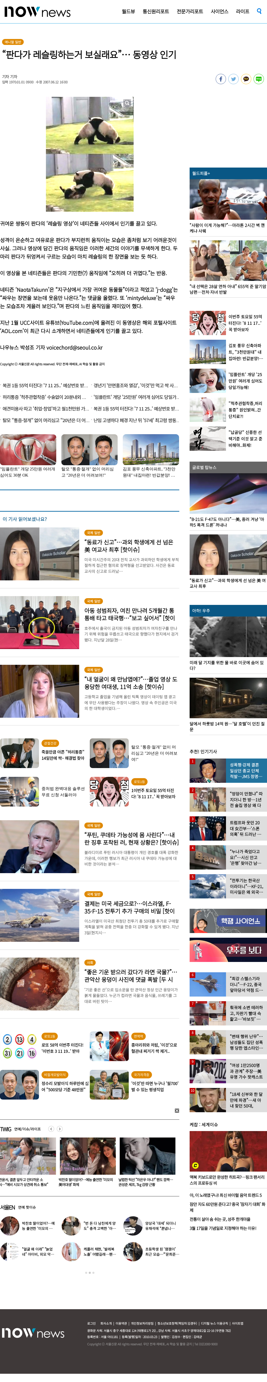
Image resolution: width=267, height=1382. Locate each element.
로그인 (91, 1323)
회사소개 (106, 1323)
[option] (85, 1164)
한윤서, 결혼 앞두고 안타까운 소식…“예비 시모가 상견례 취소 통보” (82, 1182)
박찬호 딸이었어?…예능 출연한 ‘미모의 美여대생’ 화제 (144, 1182)
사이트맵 (237, 1323)
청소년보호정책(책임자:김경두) (177, 1323)
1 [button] (86, 1273)
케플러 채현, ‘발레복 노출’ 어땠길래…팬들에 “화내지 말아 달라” (100, 1254)
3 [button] (93, 1273)
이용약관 (121, 1323)
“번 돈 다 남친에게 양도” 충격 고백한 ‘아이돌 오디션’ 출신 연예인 (100, 1228)
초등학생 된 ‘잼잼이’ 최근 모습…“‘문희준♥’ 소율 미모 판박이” (161, 1254)
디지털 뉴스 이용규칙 (214, 1323)
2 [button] (90, 1273)
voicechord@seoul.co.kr (74, 347)
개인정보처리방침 (142, 1323)
